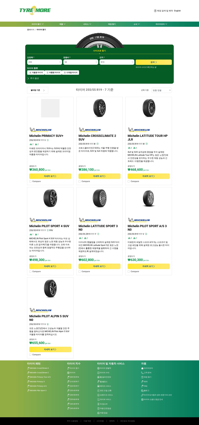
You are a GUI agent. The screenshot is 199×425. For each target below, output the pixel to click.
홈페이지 (30, 30)
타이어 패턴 (33, 363)
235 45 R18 (73, 390)
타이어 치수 (73, 363)
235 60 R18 (73, 399)
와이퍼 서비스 (104, 399)
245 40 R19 (73, 404)
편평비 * (66, 57)
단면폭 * (30, 57)
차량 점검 (102, 413)
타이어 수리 (103, 373)
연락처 (112, 421)
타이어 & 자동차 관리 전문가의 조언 (156, 395)
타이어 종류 (32, 68)
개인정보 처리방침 (127, 421)
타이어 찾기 (41, 30)
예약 (144, 382)
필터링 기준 (38, 90)
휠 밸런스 (102, 382)
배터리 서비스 (104, 386)
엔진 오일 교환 (104, 390)
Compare (36, 181)
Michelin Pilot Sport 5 (36, 390)
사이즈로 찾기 (99, 51)
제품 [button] (61, 24)
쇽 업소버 (102, 404)
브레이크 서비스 (105, 395)
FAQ (144, 386)
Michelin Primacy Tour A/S (39, 377)
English (177, 11)
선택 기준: (145, 90)
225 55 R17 (73, 386)
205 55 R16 (73, 377)
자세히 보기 (50, 176)
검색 (154, 62)
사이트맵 (100, 421)
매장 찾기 (112, 24)
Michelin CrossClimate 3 (38, 368)
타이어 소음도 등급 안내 (152, 399)
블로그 (145, 390)
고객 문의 (146, 373)
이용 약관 (87, 421)
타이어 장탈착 (104, 368)
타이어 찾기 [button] (36, 24)
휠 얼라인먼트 (104, 377)
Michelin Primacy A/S (37, 386)
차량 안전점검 (104, 408)
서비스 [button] (86, 24)
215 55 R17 (73, 382)
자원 (143, 363)
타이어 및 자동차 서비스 (111, 363)
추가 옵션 (33, 78)
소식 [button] (135, 24)
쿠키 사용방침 (72, 421)
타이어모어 (147, 368)
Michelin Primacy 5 (36, 382)
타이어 (71, 373)
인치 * (102, 57)
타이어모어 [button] (160, 24)
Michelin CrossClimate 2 (38, 373)
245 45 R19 (73, 408)
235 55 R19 (73, 395)
